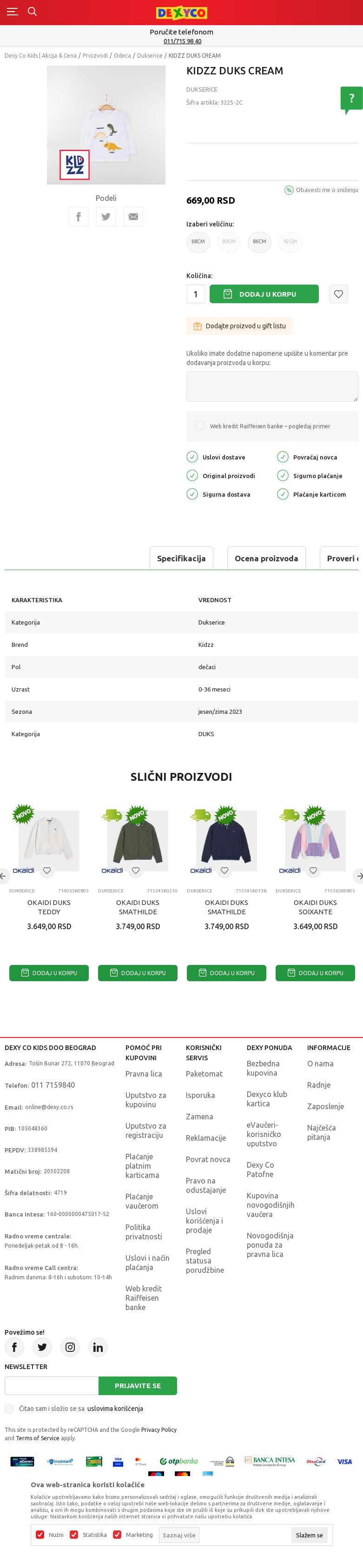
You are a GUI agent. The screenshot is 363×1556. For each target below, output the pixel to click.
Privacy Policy (159, 1430)
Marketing (139, 1535)
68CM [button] (198, 246)
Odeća (122, 56)
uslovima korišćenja (115, 1408)
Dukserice (150, 56)
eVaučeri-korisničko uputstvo (264, 1134)
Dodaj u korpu (267, 294)
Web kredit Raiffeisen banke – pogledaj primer (270, 426)
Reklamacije (206, 1138)
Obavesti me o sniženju (327, 189)
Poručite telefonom (181, 32)
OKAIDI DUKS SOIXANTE (315, 907)
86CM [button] (259, 246)
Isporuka (200, 1095)
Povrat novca (208, 1159)
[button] (339, 294)
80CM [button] (229, 246)
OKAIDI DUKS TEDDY (49, 907)
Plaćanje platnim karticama (142, 1165)
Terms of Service (37, 1438)
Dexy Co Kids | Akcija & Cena (41, 56)
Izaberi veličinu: (210, 224)
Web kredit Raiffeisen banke (143, 1297)
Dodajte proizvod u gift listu (239, 326)
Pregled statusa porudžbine (205, 1260)
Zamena (199, 1116)
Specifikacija (43, 558)
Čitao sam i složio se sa (81, 1408)
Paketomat (204, 1074)
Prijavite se (138, 1386)
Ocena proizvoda (128, 558)
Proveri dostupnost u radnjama (247, 558)
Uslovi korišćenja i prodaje (204, 1220)
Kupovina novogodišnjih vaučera (271, 1204)
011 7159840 (53, 1085)
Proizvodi (95, 56)
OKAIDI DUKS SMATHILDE (137, 907)
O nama (320, 1063)
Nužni (56, 1535)
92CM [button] (290, 246)
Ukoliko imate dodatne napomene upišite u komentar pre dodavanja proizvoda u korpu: (267, 358)
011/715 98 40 (182, 41)
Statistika (95, 1535)
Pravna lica (143, 1074)
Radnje (318, 1085)
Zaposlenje (325, 1106)
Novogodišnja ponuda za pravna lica (270, 1244)
